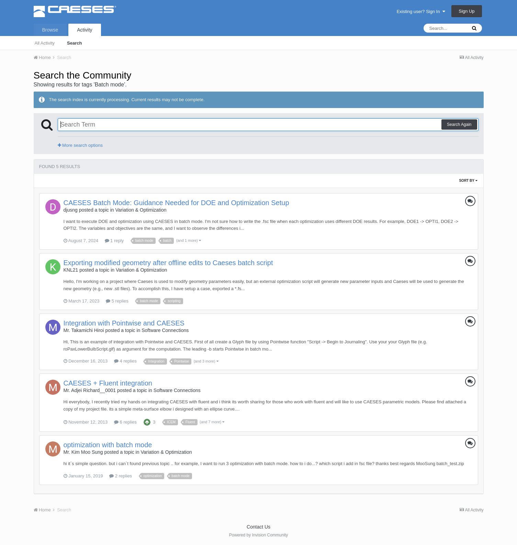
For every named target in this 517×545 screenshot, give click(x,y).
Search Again (459, 124)
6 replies (125, 422)
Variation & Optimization (141, 210)
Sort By (468, 180)
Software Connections (165, 330)
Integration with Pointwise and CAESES (124, 323)
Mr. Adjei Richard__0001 (90, 390)
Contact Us (258, 527)
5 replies (117, 301)
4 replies (125, 361)
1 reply (114, 240)
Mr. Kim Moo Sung (83, 452)
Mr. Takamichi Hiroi (84, 330)
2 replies (120, 475)
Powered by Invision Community (258, 535)
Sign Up (466, 11)
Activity (84, 30)
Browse (50, 30)
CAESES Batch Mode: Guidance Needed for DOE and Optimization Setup (176, 202)
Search (74, 43)
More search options (80, 145)
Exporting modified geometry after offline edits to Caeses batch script (168, 262)
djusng (71, 210)
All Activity (45, 43)
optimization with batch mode (108, 445)
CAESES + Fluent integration (108, 383)
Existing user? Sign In (421, 11)
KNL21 (71, 270)
